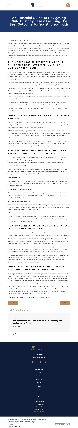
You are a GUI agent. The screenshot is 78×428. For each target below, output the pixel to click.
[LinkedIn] (41, 362)
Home (39, 372)
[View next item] (16, 334)
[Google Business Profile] (33, 362)
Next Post (65, 303)
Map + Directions (39, 411)
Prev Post (13, 303)
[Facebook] (37, 362)
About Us (39, 376)
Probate (39, 382)
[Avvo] (45, 362)
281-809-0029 (39, 357)
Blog (39, 393)
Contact (39, 396)
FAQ (39, 389)
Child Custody (20, 297)
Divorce (27, 297)
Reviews (39, 386)
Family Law (34, 297)
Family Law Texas (43, 297)
